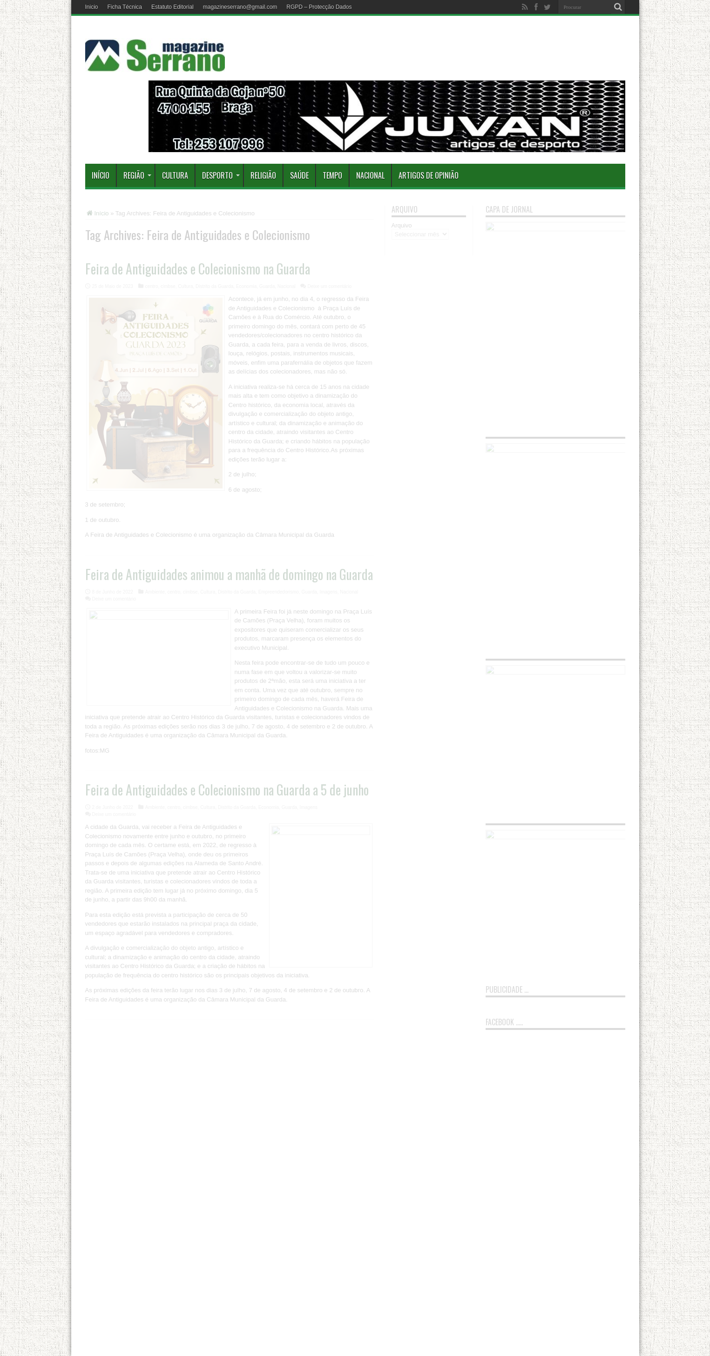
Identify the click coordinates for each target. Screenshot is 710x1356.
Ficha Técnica (125, 7)
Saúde (299, 175)
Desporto (221, 175)
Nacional (370, 175)
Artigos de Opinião (429, 175)
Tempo (332, 175)
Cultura (175, 175)
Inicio (91, 7)
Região (137, 175)
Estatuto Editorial (172, 7)
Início (100, 175)
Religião (263, 175)
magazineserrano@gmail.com (240, 7)
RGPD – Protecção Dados (319, 7)
